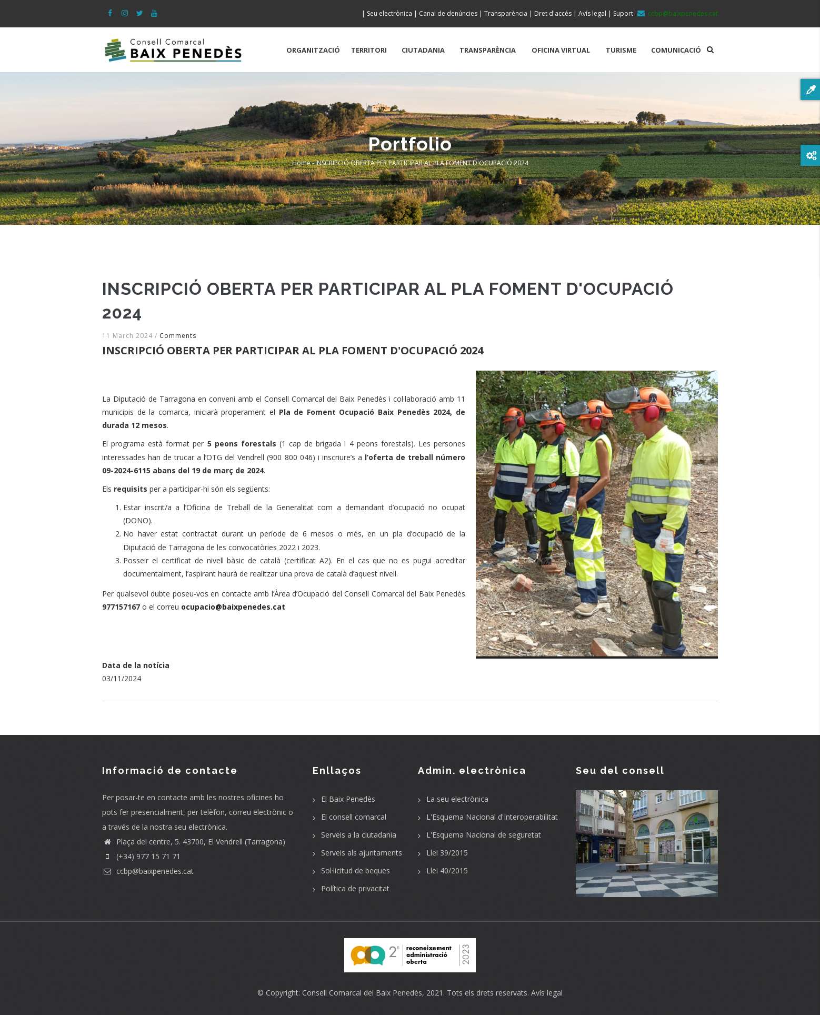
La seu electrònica (457, 799)
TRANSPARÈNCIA (487, 50)
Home (301, 162)
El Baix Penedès (348, 799)
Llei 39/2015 (447, 853)
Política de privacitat (355, 888)
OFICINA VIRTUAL (561, 50)
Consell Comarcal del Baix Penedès (362, 993)
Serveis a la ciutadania (358, 835)
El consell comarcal (353, 817)
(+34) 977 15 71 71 (141, 856)
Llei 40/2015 (447, 870)
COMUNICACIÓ (676, 50)
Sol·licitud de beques (355, 870)
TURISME (621, 50)
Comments (177, 335)
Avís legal (547, 993)
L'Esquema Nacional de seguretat (483, 835)
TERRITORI (369, 50)
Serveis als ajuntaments (361, 853)
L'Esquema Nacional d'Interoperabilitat (492, 817)
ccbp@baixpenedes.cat (148, 871)
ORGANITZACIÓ (313, 50)
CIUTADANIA (423, 50)
